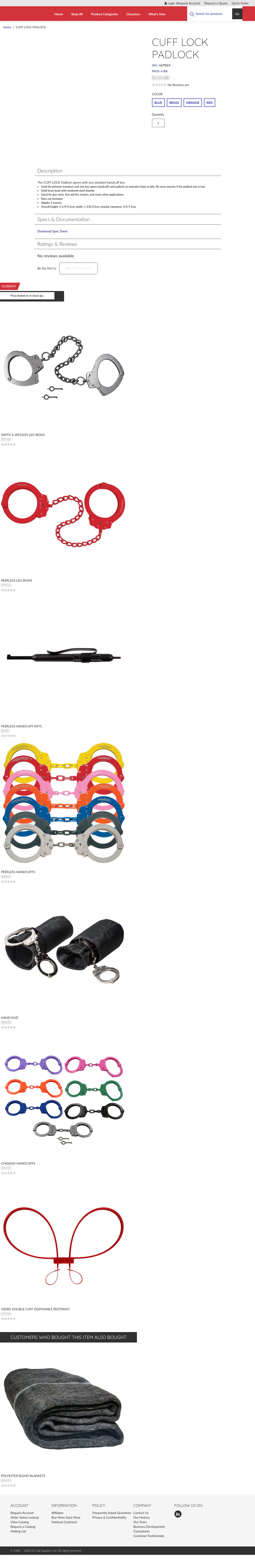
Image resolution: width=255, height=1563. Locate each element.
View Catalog (19, 1530)
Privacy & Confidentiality (109, 1525)
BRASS (174, 101)
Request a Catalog (22, 1535)
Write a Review (78, 276)
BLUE (158, 101)
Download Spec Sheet (52, 239)
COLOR (158, 94)
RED (209, 101)
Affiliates (57, 1521)
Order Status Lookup (24, 1525)
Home (58, 14)
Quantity (158, 114)
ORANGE (192, 101)
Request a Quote (215, 3)
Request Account (188, 3)
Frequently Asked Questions (111, 1521)
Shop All (77, 14)
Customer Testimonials (148, 1544)
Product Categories (104, 14)
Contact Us (141, 1521)
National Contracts (64, 1530)
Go (237, 14)
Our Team (140, 1530)
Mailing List (18, 1539)
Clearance (133, 14)
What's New (157, 14)
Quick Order (240, 3)
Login (170, 3)
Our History (141, 1525)
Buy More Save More (66, 1525)
